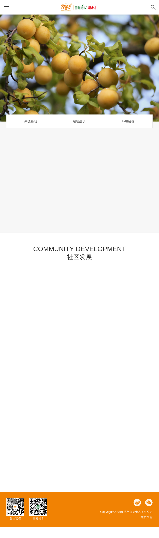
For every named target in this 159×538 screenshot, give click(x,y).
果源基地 (30, 132)
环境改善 (128, 132)
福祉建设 (79, 132)
